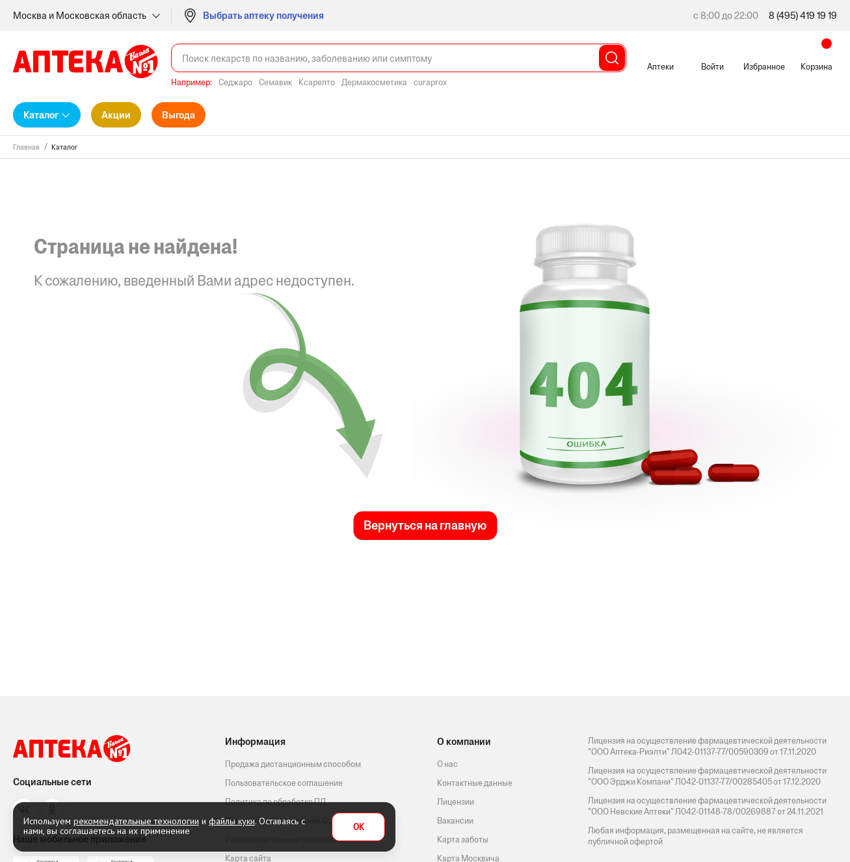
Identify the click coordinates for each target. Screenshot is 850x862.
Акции (116, 115)
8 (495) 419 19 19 (803, 15)
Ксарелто (317, 82)
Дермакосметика (374, 82)
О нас (447, 764)
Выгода (178, 115)
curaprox (430, 82)
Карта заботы (462, 839)
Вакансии (455, 820)
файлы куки (232, 821)
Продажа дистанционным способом (293, 764)
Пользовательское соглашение (284, 782)
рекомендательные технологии (136, 821)
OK (358, 827)
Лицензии (455, 801)
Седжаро (235, 82)
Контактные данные (474, 782)
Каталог (41, 115)
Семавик (275, 82)
